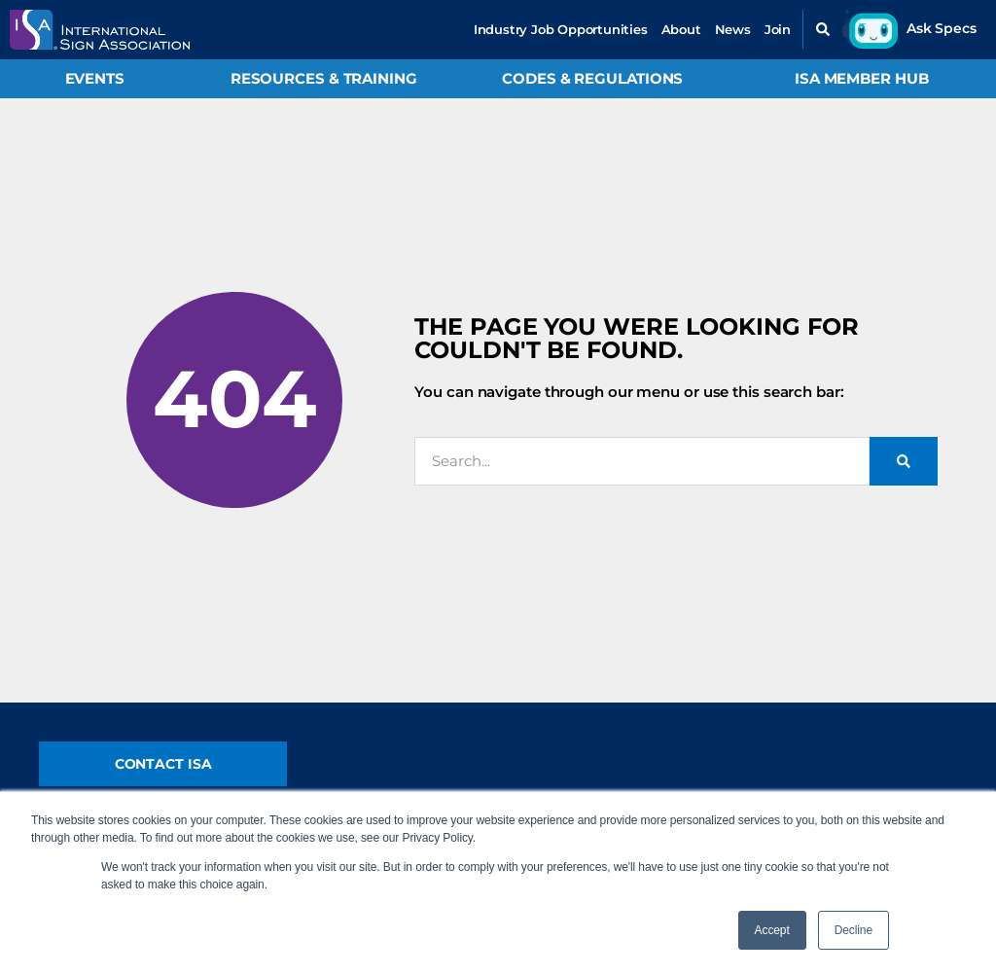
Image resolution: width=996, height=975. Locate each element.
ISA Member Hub (862, 78)
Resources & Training (324, 78)
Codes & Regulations (592, 78)
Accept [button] (772, 930)
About (681, 29)
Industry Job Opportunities (561, 29)
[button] (822, 29)
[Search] (904, 461)
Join (778, 29)
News (733, 29)
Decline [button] (853, 930)
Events (94, 78)
